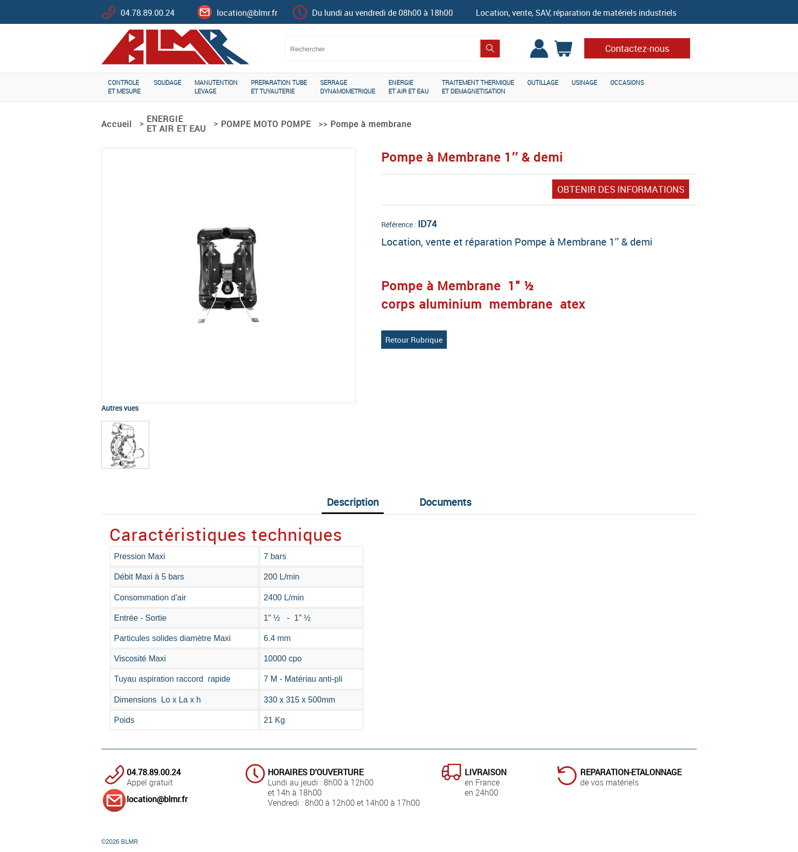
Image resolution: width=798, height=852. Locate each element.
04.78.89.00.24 (148, 12)
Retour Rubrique (414, 339)
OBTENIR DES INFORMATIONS (621, 189)
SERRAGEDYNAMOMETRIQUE (347, 86)
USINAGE (584, 82)
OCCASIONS (627, 82)
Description (353, 502)
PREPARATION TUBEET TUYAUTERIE (279, 86)
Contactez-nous (637, 48)
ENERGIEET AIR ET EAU (408, 86)
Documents (445, 502)
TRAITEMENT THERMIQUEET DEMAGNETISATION (478, 86)
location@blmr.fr (247, 12)
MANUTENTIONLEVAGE (216, 86)
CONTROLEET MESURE (124, 86)
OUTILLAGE (542, 82)
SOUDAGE (167, 82)
